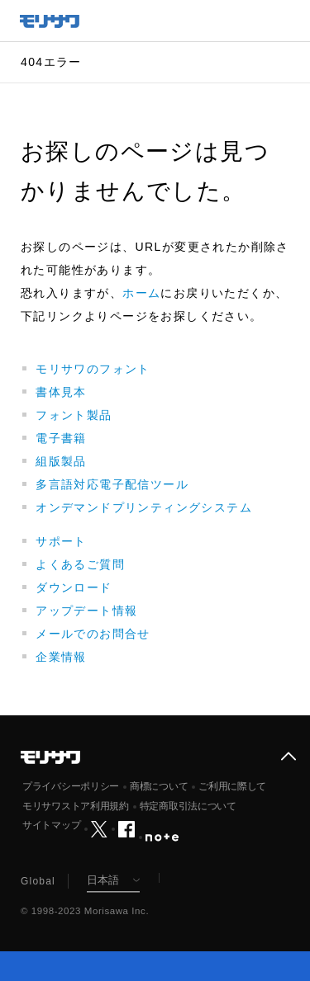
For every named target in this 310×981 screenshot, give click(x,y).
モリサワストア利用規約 (75, 806)
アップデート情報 (86, 610)
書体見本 (61, 392)
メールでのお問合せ (93, 633)
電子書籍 (61, 438)
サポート (61, 541)
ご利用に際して (232, 786)
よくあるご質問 (80, 564)
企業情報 (61, 656)
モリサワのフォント (93, 368)
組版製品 (61, 461)
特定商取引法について (188, 806)
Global (38, 881)
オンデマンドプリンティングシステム (144, 507)
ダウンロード (74, 587)
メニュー (289, 20)
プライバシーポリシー (70, 786)
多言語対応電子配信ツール (112, 484)
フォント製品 (74, 415)
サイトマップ (51, 825)
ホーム (141, 292)
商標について (159, 786)
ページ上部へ (288, 756)
